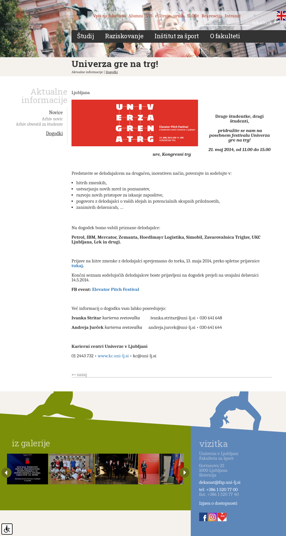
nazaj (82, 374)
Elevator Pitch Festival (115, 289)
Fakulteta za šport (28, 20)
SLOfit (193, 15)
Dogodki (112, 72)
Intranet (233, 15)
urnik (178, 15)
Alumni (135, 15)
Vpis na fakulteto (109, 15)
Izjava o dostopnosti (218, 503)
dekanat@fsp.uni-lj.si (219, 482)
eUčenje (163, 15)
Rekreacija (212, 15)
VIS (149, 15)
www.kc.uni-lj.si (113, 355)
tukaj (77, 265)
